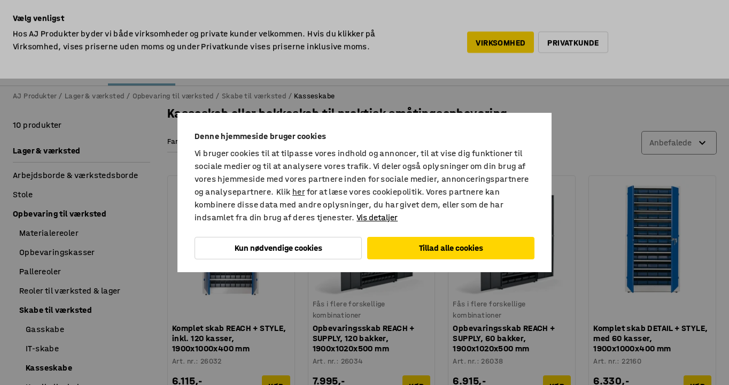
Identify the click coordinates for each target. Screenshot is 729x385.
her (298, 192)
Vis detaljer (377, 217)
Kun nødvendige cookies (278, 248)
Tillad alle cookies (451, 248)
